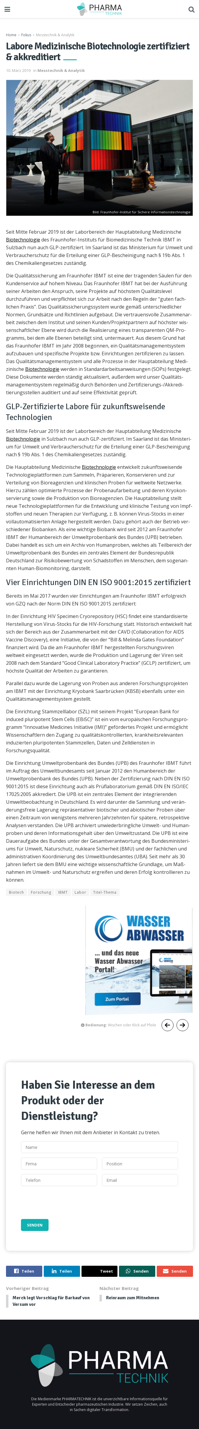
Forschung (41, 892)
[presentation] (66, 1202)
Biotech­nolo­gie (23, 239)
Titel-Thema (105, 892)
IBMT (63, 892)
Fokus (26, 34)
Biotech (16, 892)
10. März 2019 (18, 70)
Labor (80, 892)
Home (11, 34)
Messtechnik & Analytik (55, 34)
